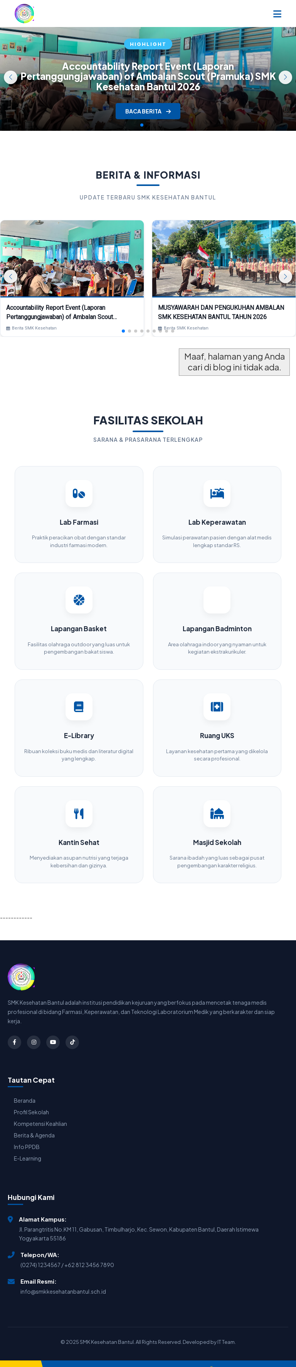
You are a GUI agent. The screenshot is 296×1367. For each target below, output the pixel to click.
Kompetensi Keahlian (40, 1112)
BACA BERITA (148, 111)
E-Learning (27, 1147)
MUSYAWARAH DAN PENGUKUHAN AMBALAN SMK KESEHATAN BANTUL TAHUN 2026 (221, 312)
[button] (285, 77)
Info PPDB (27, 1135)
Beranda (24, 1089)
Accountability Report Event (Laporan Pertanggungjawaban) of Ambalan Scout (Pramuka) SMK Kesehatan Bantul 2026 (148, 76)
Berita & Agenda (34, 1124)
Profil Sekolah (31, 1101)
